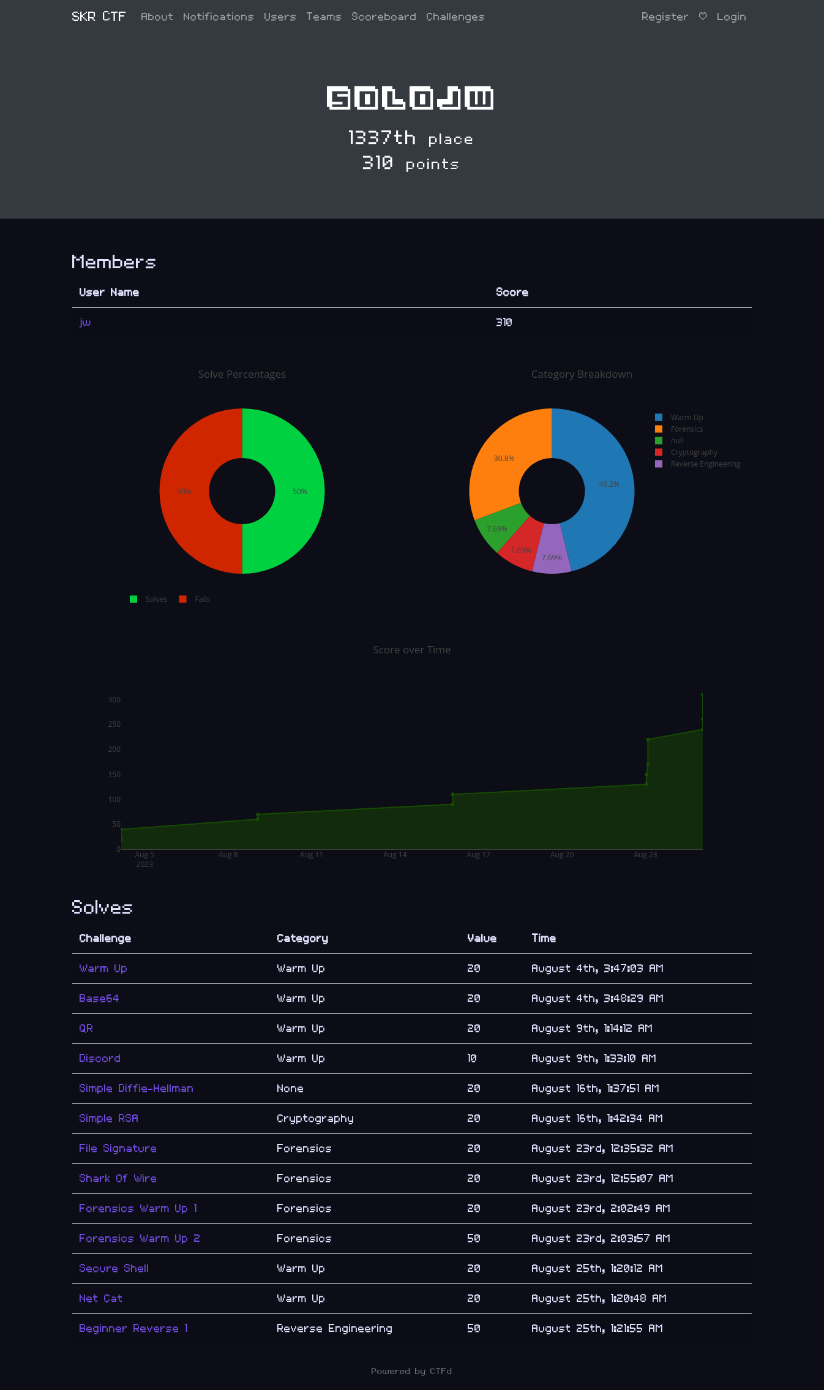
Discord (100, 1058)
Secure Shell (114, 1268)
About (157, 17)
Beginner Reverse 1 (134, 1328)
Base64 (100, 998)
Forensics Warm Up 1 (138, 1208)
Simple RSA (109, 1118)
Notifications (219, 17)
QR (87, 1028)
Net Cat (101, 1298)
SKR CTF (99, 17)
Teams (324, 17)
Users (280, 17)
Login (732, 17)
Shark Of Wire (118, 1178)
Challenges (456, 17)
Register (665, 17)
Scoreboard (384, 17)
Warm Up (104, 968)
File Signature (118, 1148)
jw (85, 322)
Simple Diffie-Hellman (137, 1088)
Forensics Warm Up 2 (140, 1238)
